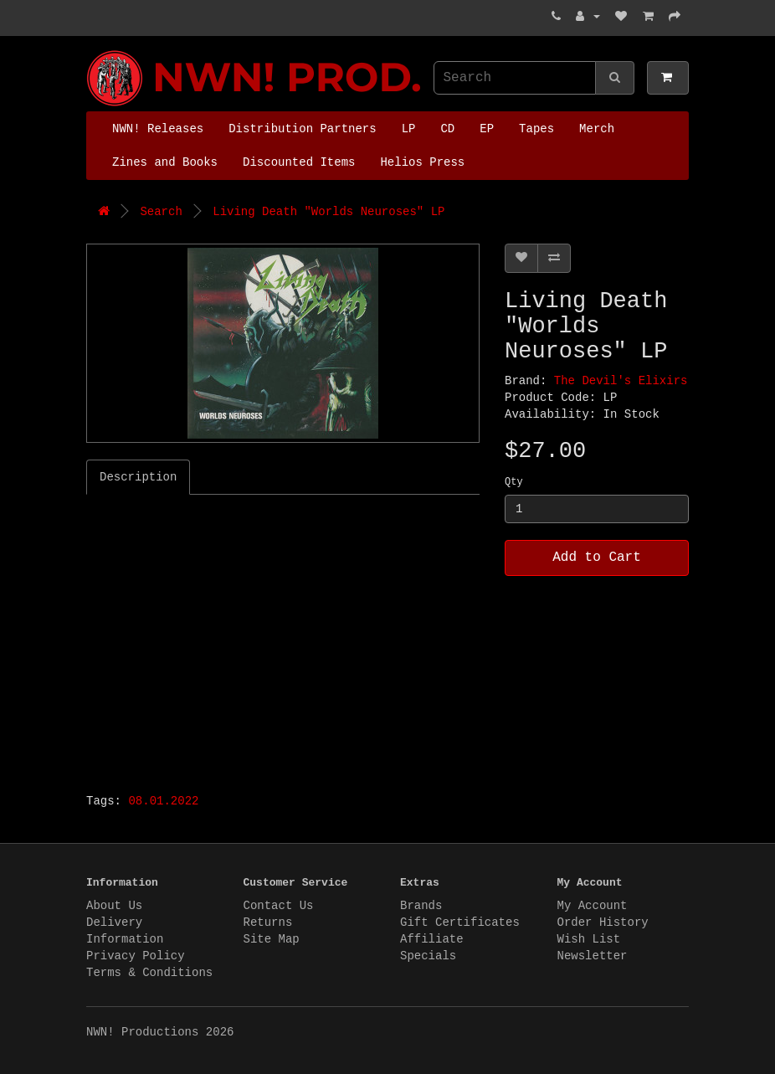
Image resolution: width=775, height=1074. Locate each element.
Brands (421, 905)
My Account (592, 905)
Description (138, 477)
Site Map (272, 939)
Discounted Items (299, 162)
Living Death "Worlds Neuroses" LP (328, 211)
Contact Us (279, 905)
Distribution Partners (302, 129)
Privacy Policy (135, 956)
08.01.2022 (163, 801)
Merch (596, 129)
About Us (114, 905)
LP (409, 129)
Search (161, 211)
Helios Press (422, 162)
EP (487, 129)
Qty (514, 482)
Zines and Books (165, 162)
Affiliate (432, 939)
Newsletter (592, 956)
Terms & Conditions (149, 972)
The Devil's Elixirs (621, 381)
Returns (268, 922)
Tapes (536, 129)
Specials (428, 956)
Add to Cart (596, 557)
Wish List (589, 939)
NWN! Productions (90, 50)
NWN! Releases (157, 129)
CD (447, 129)
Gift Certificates (460, 922)
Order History (603, 922)
